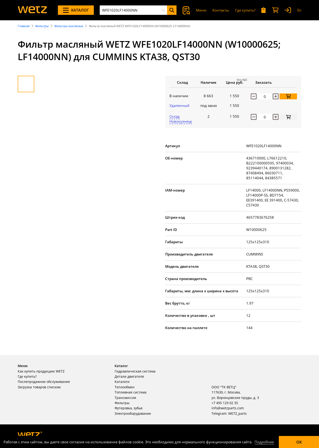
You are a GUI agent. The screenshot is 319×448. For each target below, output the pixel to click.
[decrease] (254, 117)
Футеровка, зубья (128, 408)
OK (299, 442)
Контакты (220, 10)
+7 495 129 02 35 (224, 403)
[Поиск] (172, 10)
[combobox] (133, 10)
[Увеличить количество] (276, 96)
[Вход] (288, 10)
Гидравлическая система (135, 371)
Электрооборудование (133, 413)
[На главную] (32, 10)
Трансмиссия (125, 397)
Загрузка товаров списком (39, 387)
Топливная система (131, 392)
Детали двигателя (129, 376)
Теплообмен (124, 387)
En (299, 10)
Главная (24, 26)
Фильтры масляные (68, 26)
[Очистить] (163, 10)
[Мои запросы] (263, 10)
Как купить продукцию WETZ (41, 371)
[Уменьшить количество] (254, 96)
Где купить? (245, 10)
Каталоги (122, 381)
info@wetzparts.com (227, 408)
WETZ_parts (237, 413)
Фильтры (42, 26)
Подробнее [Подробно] (264, 442)
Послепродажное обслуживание (44, 381)
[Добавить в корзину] (288, 96)
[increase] (276, 117)
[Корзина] (275, 10)
